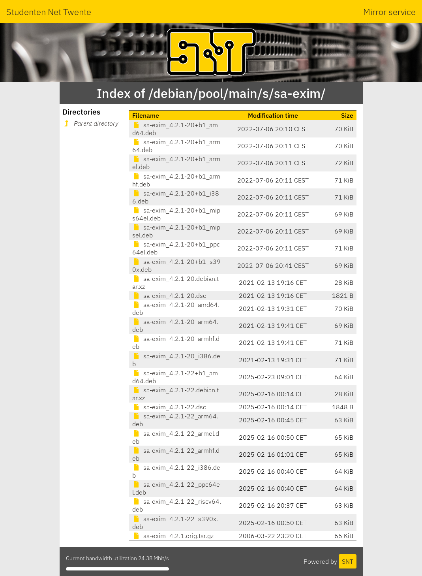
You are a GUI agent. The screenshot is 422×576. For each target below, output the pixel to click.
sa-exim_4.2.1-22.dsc (169, 407)
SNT (347, 561)
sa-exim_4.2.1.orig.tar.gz (173, 536)
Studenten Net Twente (48, 11)
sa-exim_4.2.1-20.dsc (169, 295)
